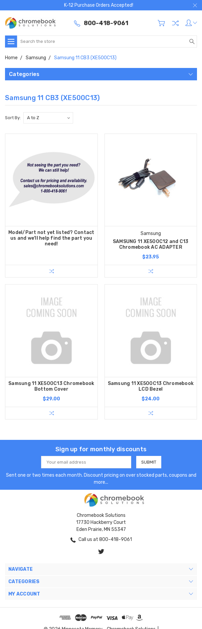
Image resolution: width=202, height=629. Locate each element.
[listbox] (48, 118)
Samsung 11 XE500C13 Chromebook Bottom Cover (51, 386)
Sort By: (13, 117)
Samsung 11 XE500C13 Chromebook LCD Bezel (151, 386)
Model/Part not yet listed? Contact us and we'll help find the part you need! (51, 238)
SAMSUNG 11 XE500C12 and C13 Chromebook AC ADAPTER (151, 244)
